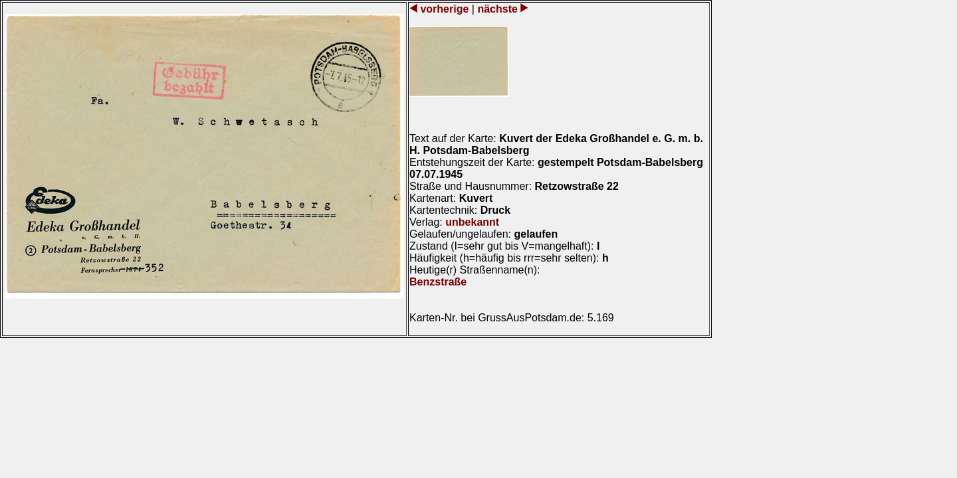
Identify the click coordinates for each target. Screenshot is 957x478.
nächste (497, 9)
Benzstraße (438, 281)
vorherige (444, 9)
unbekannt (472, 222)
